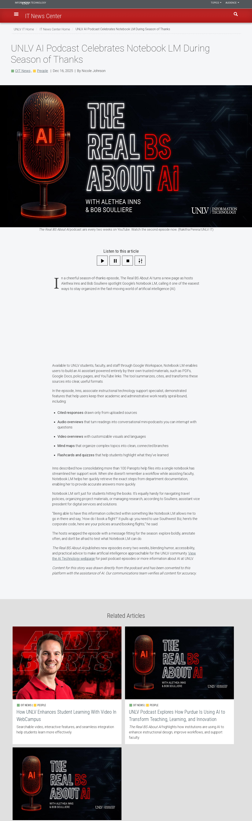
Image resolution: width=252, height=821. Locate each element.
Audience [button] (231, 4)
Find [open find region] (234, 16)
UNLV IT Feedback (181, 773)
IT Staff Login (25, 794)
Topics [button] (213, 4)
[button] (18, 16)
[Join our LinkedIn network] (233, 806)
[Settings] (140, 261)
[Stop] (127, 261)
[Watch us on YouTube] (237, 806)
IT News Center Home (55, 29)
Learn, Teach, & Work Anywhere (36, 773)
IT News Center (26, 783)
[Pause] (114, 261)
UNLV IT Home (24, 29)
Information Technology (40, 4)
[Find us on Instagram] (231, 806)
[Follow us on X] (235, 806)
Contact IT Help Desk (106, 773)
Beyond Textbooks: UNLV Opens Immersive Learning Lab (202, 683)
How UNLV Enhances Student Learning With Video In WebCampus (49, 683)
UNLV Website (178, 783)
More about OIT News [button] (108, 754)
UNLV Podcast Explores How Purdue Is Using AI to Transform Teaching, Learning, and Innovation (126, 683)
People (42, 71)
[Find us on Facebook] (229, 806)
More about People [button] (146, 754)
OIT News (23, 71)
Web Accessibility (104, 794)
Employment (101, 783)
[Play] (102, 261)
